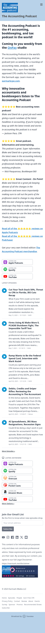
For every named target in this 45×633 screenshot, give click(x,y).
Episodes (11, 598)
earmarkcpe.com (11, 81)
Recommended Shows (33, 604)
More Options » (8, 503)
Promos (20, 604)
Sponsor (12, 604)
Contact (17, 601)
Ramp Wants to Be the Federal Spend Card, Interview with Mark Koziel (25, 358)
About (30, 601)
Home (4, 598)
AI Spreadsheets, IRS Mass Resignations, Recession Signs (25, 423)
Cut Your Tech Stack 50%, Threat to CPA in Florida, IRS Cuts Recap (26, 292)
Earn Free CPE (28, 598)
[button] (4, 290)
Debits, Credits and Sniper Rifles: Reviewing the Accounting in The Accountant (25, 391)
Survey (4, 604)
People (19, 598)
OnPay (12, 48)
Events (37, 601)
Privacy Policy (7, 601)
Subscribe (7, 529)
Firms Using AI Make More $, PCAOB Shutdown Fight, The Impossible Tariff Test (24, 325)
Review (24, 601)
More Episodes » (8, 451)
